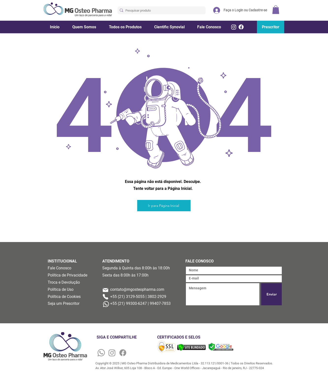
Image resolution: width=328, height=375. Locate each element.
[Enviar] (271, 294)
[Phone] (105, 296)
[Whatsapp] (101, 352)
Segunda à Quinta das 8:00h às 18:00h (136, 268)
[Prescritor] (270, 27)
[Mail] (105, 290)
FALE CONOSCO (199, 261)
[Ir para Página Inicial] (164, 205)
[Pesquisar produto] (160, 10)
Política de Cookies (64, 296)
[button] (275, 9)
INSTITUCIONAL (62, 261)
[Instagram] (233, 27)
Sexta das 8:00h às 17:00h (125, 275)
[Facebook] (241, 27)
